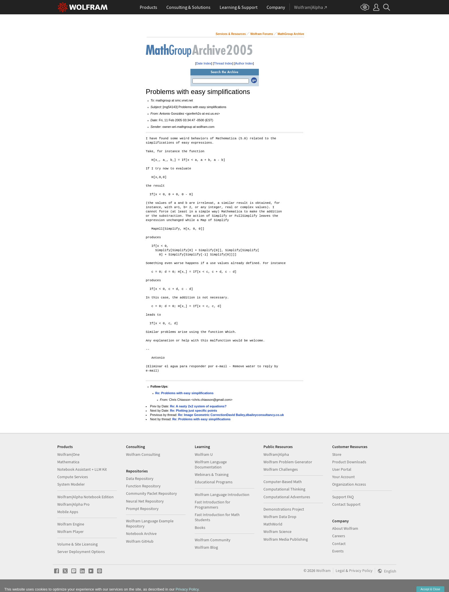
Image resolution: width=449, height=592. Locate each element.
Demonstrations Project (283, 509)
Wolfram (323, 570)
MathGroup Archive (291, 34)
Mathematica (68, 461)
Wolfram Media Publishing (285, 539)
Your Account (343, 476)
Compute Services (72, 476)
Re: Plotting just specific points (193, 410)
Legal (340, 570)
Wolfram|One (68, 454)
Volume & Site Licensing (77, 544)
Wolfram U (204, 454)
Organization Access (349, 484)
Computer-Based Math (282, 481)
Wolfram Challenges (280, 469)
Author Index (244, 63)
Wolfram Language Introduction (222, 494)
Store (336, 454)
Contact (339, 543)
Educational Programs (214, 481)
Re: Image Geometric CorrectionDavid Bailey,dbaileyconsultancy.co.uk (231, 415)
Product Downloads (349, 461)
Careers (338, 535)
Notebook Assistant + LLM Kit (82, 469)
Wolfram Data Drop (279, 516)
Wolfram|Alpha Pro (73, 504)
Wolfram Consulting (143, 454)
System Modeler (71, 484)
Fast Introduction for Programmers (212, 504)
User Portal (341, 469)
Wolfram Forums (261, 34)
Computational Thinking (284, 489)
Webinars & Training (212, 474)
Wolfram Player (70, 531)
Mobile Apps (67, 511)
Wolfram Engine (70, 524)
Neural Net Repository (145, 501)
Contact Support (346, 504)
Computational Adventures (286, 496)
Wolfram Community (213, 539)
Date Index (203, 63)
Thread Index (223, 63)
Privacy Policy (361, 570)
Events (338, 551)
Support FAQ (343, 496)
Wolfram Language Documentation (211, 464)
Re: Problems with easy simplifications (184, 393)
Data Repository (139, 478)
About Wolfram (345, 528)
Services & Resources (231, 34)
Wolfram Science (277, 531)
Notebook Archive (141, 533)
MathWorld (272, 524)
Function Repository (143, 486)
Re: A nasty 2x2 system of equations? (198, 406)
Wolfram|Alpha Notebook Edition (85, 496)
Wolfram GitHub (139, 541)
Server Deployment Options (81, 551)
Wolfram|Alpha (276, 454)
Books (200, 527)
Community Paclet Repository (151, 493)
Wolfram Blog (206, 547)
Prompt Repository (142, 508)
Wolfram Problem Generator (287, 461)
